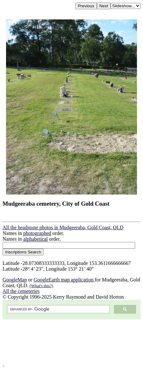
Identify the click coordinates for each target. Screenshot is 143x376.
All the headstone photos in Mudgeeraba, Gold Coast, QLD (63, 227)
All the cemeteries (21, 291)
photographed (37, 233)
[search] (57, 309)
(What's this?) (41, 285)
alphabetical (35, 239)
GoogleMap (15, 279)
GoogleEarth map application (64, 279)
